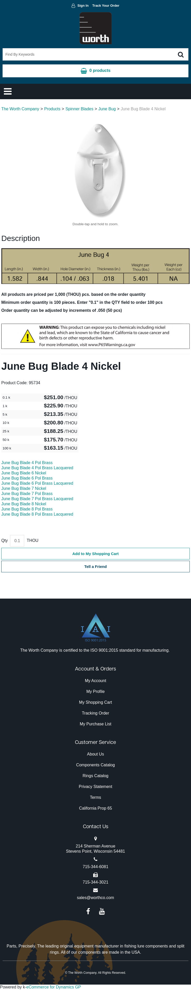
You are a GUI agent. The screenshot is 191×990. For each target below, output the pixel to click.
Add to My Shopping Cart (95, 553)
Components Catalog (95, 765)
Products (52, 109)
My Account (95, 680)
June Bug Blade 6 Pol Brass (27, 478)
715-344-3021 (95, 882)
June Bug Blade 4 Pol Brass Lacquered (37, 468)
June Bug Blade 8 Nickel (23, 504)
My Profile (95, 691)
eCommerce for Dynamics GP (53, 987)
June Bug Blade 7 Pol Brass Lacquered (37, 499)
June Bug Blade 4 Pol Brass (27, 462)
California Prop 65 (95, 808)
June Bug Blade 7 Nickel (23, 488)
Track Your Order (105, 5)
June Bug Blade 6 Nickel (23, 473)
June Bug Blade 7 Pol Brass (27, 493)
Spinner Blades (79, 109)
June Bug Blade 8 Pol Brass (27, 509)
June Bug (107, 109)
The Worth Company (20, 109)
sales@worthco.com (95, 897)
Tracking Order (95, 713)
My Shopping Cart (95, 702)
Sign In (83, 5)
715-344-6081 (95, 867)
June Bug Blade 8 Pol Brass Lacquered (37, 514)
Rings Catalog (96, 776)
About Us (95, 754)
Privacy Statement (95, 786)
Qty (4, 540)
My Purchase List (95, 724)
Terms (95, 797)
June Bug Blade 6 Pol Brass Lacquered (37, 483)
